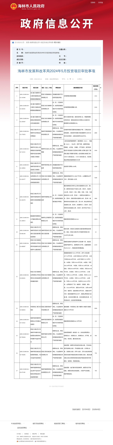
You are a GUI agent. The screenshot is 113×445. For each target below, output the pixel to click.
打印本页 (86, 409)
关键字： (20, 63)
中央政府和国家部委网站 (18, 423)
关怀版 (100, 2)
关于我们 (19, 433)
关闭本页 (96, 409)
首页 (27, 42)
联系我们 (26, 433)
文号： (63, 56)
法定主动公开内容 (47, 42)
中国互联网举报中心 (40, 441)
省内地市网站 (80, 423)
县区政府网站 (22, 428)
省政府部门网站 (59, 423)
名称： (20, 53)
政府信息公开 (35, 42)
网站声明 (34, 433)
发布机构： (20, 56)
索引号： (20, 49)
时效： (63, 63)
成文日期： (20, 59)
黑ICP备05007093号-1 (35, 438)
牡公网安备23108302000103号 (25, 441)
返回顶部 (76, 409)
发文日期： (63, 59)
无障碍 (92, 2)
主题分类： (63, 49)
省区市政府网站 (38, 423)
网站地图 (42, 433)
